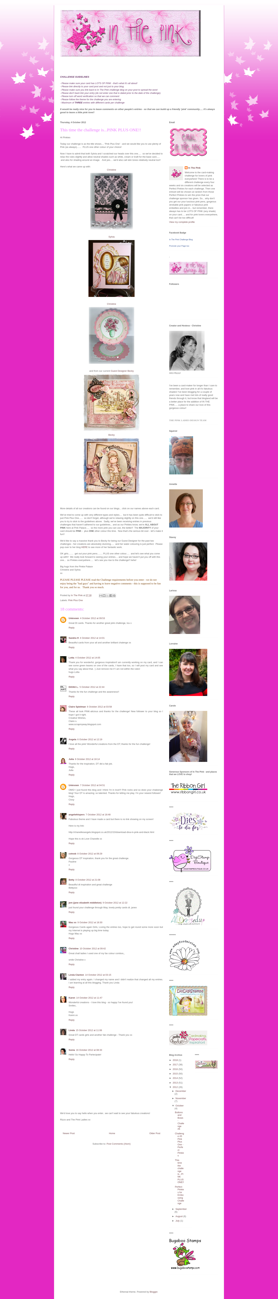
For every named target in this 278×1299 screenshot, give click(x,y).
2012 (176, 1087)
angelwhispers (77, 814)
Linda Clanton (76, 974)
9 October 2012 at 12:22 (115, 902)
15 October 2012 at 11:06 (89, 1030)
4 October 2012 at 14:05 (87, 657)
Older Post (154, 1133)
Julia (71, 759)
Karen (72, 997)
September (181, 1209)
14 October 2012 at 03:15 (98, 974)
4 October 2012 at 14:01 (92, 638)
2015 (176, 1073)
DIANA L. (74, 687)
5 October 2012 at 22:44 (92, 687)
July (178, 1220)
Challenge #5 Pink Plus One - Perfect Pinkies (179, 1144)
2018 (176, 1060)
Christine (111, 169)
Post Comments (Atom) (118, 1143)
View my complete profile (182, 222)
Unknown (74, 618)
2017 (176, 1064)
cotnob (72, 853)
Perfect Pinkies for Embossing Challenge (179, 1195)
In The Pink (194, 167)
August (179, 1216)
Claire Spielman (77, 706)
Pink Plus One (75, 600)
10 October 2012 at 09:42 (93, 948)
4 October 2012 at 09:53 (92, 618)
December (181, 1091)
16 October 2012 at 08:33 (89, 1050)
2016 (176, 1069)
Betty (71, 879)
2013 (176, 1082)
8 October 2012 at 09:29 (89, 853)
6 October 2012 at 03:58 (99, 706)
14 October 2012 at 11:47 (89, 997)
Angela (72, 739)
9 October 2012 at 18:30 (89, 922)
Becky (111, 435)
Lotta (71, 657)
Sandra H (74, 638)
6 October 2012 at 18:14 (87, 759)
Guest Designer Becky (122, 371)
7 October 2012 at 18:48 (98, 814)
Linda (72, 1030)
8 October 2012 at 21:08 (88, 879)
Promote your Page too (179, 246)
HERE (84, 547)
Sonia (72, 1050)
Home (112, 1133)
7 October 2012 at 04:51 (92, 785)
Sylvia (112, 236)
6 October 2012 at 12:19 (89, 739)
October (180, 1105)
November (181, 1098)
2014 (176, 1078)
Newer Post (69, 1133)
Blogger (153, 1291)
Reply (71, 627)
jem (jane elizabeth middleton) (85, 902)
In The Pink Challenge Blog (181, 239)
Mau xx (72, 922)
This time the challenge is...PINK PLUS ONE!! (179, 1171)
